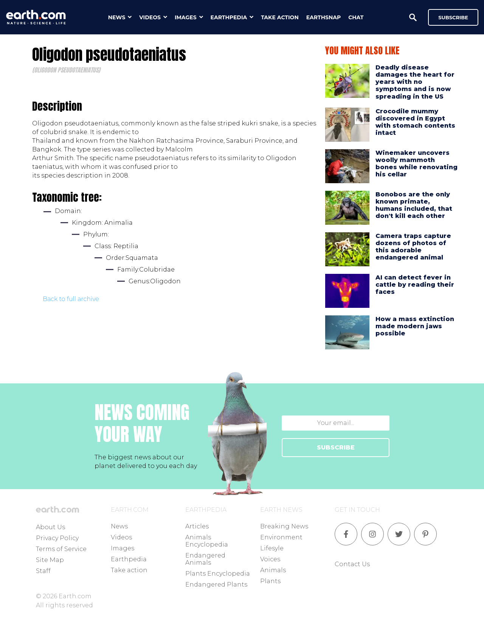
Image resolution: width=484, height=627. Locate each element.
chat (355, 17)
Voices (270, 559)
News (119, 526)
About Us (50, 527)
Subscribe (453, 17)
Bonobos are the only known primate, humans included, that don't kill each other (413, 205)
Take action (129, 570)
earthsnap (323, 17)
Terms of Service (61, 549)
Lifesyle (272, 548)
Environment (281, 537)
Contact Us (352, 564)
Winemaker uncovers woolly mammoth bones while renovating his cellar (416, 163)
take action (280, 17)
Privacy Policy (57, 538)
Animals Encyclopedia (206, 541)
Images (122, 548)
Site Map (50, 560)
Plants (270, 581)
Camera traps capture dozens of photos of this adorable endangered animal (413, 246)
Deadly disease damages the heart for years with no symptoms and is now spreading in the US (415, 82)
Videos (121, 537)
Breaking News (284, 526)
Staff (43, 570)
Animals (273, 570)
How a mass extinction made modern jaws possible (414, 326)
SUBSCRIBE (336, 447)
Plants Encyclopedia (217, 573)
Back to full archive (71, 299)
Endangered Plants (216, 584)
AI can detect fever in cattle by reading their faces (414, 284)
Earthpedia (129, 559)
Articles (197, 526)
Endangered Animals (205, 559)
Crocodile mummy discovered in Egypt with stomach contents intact (415, 122)
